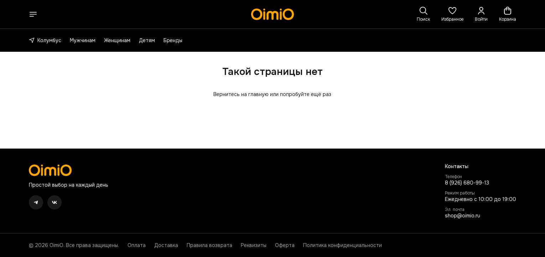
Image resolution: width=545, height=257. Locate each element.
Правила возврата (209, 245)
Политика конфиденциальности (342, 245)
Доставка (166, 245)
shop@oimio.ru (462, 215)
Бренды (173, 40)
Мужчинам (82, 40)
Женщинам (117, 40)
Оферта (285, 245)
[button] (452, 14)
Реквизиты (253, 245)
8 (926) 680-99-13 (467, 183)
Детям (147, 40)
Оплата (137, 245)
